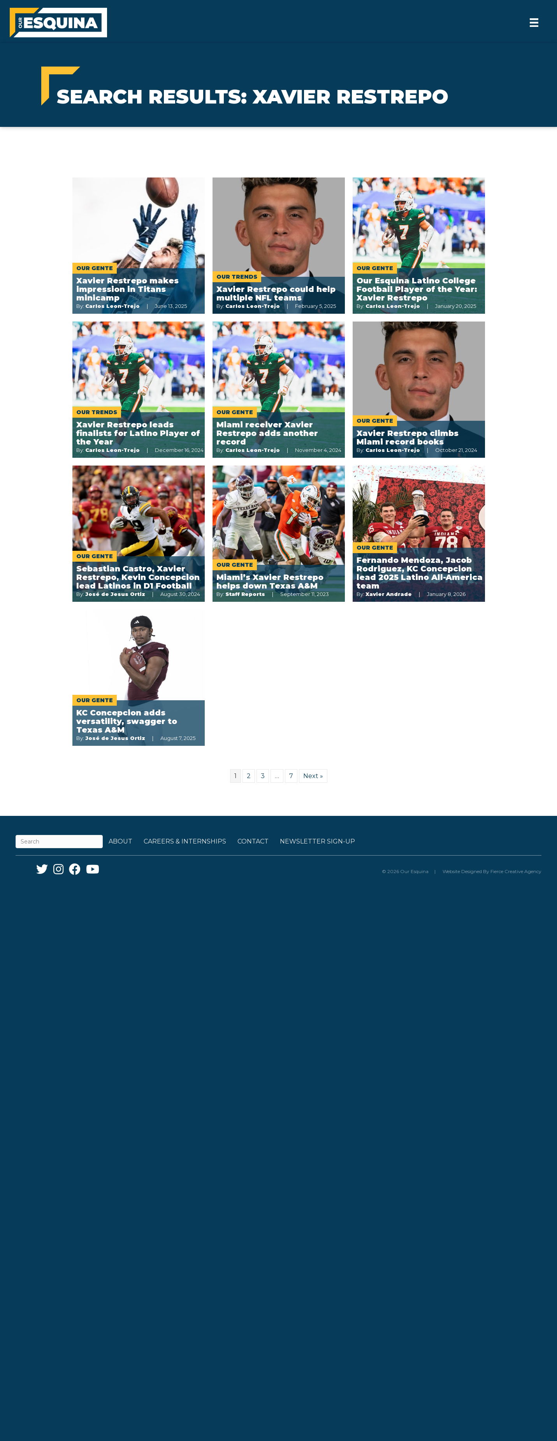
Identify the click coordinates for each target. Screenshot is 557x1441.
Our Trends (236, 276)
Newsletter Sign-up (317, 841)
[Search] (59, 841)
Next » (313, 776)
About (120, 841)
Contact (253, 841)
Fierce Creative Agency (515, 871)
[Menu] (534, 22)
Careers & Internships (185, 841)
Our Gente (94, 268)
